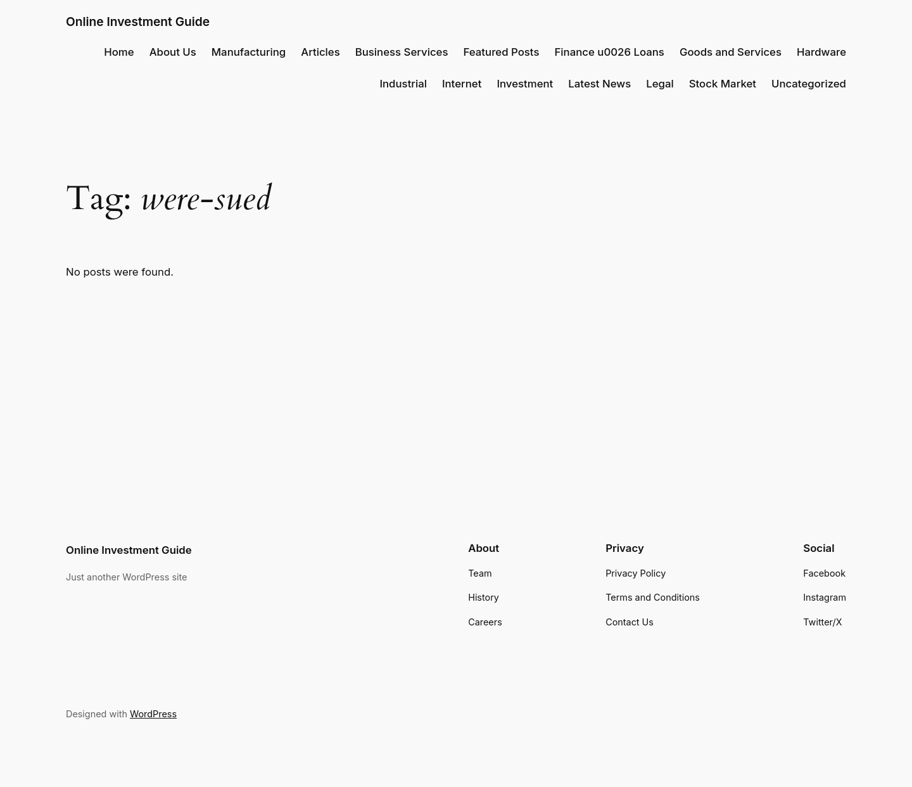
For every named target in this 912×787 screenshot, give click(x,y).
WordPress (153, 713)
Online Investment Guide (138, 21)
